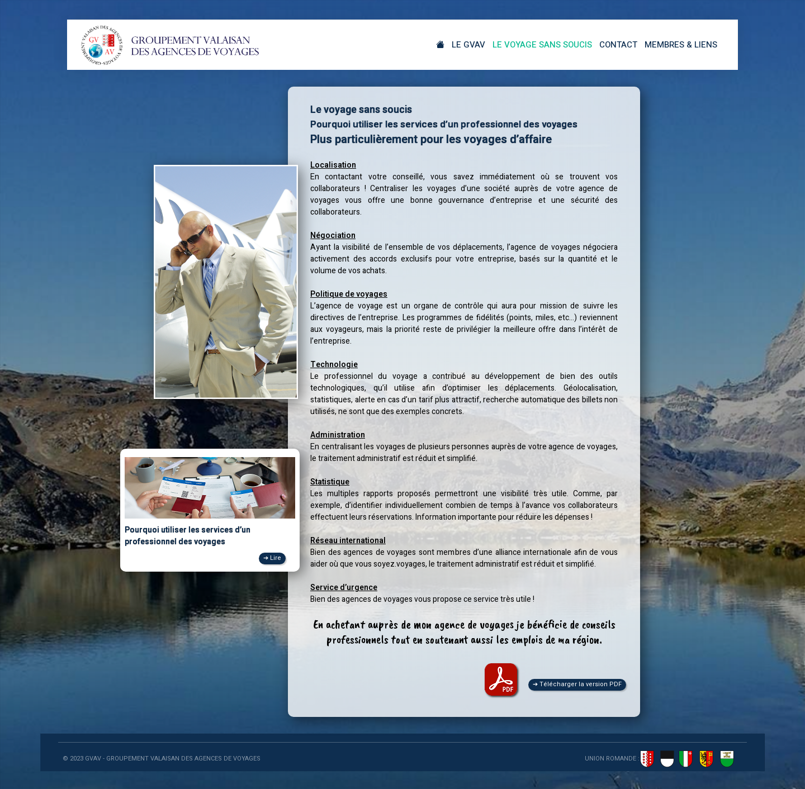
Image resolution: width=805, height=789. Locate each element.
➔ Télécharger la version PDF (577, 684)
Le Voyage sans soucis (542, 45)
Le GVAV (468, 45)
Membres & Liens (681, 45)
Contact (618, 45)
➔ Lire (272, 558)
